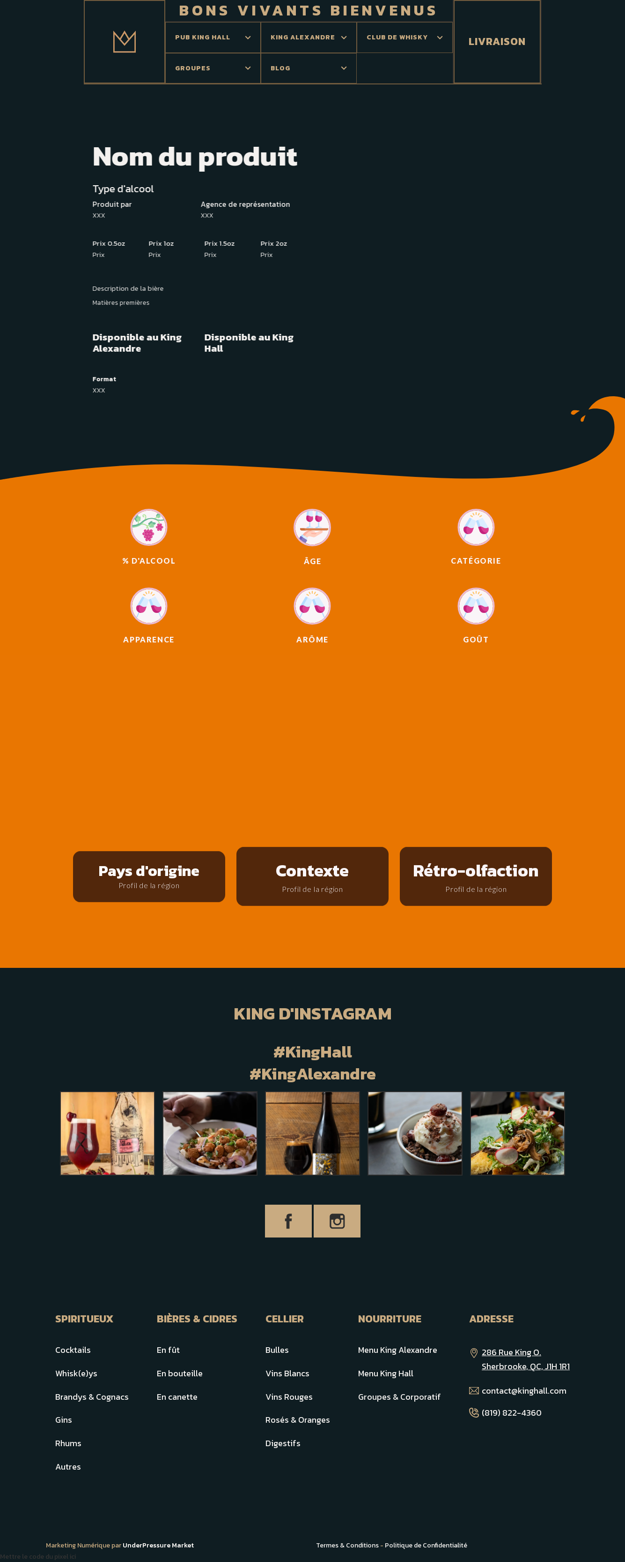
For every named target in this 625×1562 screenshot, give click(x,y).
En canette (177, 1396)
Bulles (277, 1349)
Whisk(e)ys (76, 1373)
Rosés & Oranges (297, 1419)
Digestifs (283, 1443)
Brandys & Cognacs (92, 1396)
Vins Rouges (289, 1396)
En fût (168, 1349)
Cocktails (73, 1349)
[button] (213, 37)
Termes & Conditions (347, 1545)
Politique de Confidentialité (426, 1545)
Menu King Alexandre (397, 1349)
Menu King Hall (385, 1373)
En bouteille (180, 1373)
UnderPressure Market (158, 1545)
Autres (68, 1466)
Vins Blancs (287, 1373)
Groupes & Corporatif (399, 1396)
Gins (63, 1419)
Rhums (68, 1443)
